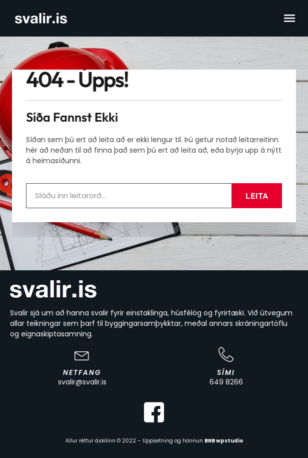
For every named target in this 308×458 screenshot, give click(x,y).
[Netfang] (82, 354)
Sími (226, 372)
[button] (290, 18)
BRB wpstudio (223, 440)
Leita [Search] (257, 190)
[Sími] (226, 354)
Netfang (82, 372)
